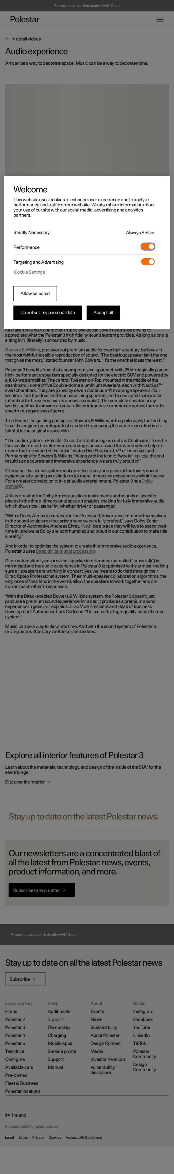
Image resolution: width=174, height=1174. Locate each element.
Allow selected (35, 293)
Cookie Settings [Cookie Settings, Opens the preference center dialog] (29, 272)
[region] (87, 252)
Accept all (103, 312)
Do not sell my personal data (47, 312)
